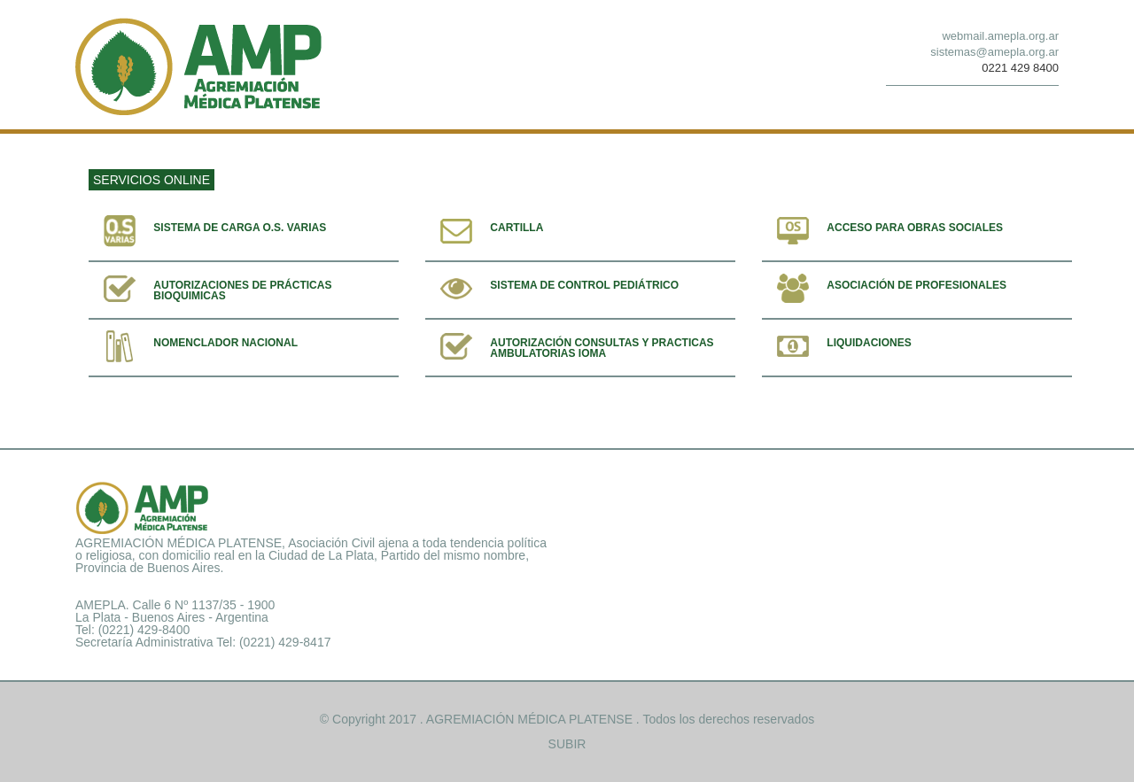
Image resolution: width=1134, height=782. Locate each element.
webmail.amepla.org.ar (1000, 36)
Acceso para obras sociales (915, 227)
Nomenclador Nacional (225, 343)
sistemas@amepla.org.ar (994, 51)
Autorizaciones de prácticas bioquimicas (242, 290)
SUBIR (567, 744)
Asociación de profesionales (916, 285)
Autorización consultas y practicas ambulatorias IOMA (601, 348)
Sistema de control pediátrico (584, 285)
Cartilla (516, 227)
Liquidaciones (869, 343)
